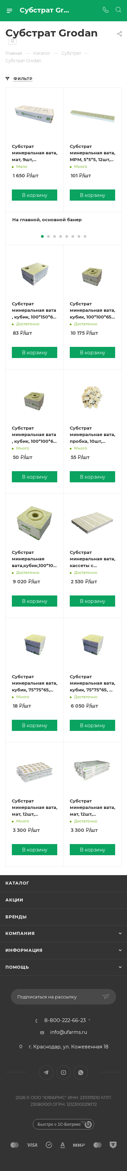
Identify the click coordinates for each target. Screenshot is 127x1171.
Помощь (17, 967)
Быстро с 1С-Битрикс (59, 1124)
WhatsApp (80, 1072)
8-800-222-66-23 (65, 1020)
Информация (24, 950)
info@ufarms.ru (68, 1032)
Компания (20, 933)
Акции (14, 899)
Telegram (46, 1072)
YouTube (63, 1072)
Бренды (16, 916)
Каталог (17, 883)
